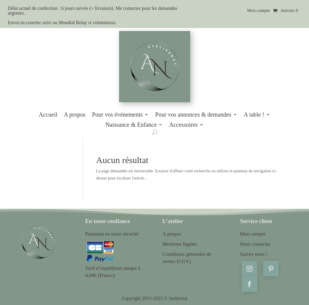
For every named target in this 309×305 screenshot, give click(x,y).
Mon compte (258, 10)
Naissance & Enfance (131, 125)
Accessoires (183, 125)
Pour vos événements (117, 115)
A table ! (254, 115)
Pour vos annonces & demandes (193, 115)
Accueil (48, 115)
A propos (75, 115)
